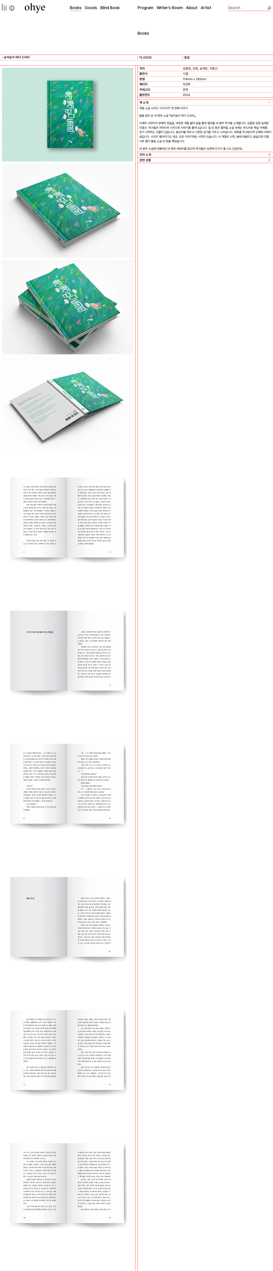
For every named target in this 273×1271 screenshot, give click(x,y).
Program (145, 7)
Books (75, 7)
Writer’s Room (170, 7)
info (11, 8)
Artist (206, 7)
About (191, 7)
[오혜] (35, 8)
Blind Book (110, 7)
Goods (91, 7)
